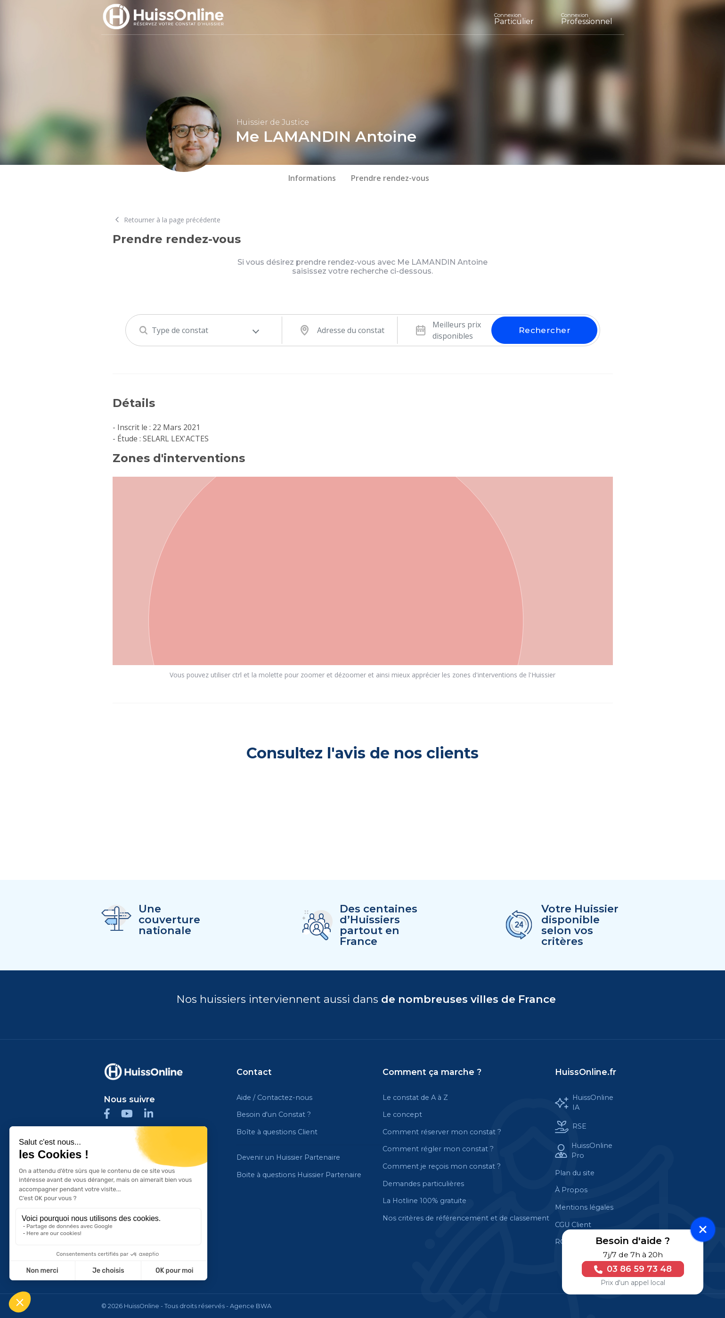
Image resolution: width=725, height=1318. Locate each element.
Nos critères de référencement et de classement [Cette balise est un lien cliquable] (466, 1218)
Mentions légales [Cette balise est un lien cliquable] (584, 1207)
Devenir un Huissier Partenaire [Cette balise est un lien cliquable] (288, 1157)
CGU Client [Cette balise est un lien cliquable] (573, 1224)
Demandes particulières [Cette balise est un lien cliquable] (423, 1184)
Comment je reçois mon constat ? (442, 1166)
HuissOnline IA (584, 1102)
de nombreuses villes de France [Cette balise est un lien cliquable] (468, 999)
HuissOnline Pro (583, 1150)
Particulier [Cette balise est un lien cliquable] (514, 19)
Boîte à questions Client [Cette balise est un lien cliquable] (277, 1132)
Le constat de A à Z (415, 1097)
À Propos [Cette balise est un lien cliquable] (571, 1190)
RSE (571, 1127)
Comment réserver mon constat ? (442, 1132)
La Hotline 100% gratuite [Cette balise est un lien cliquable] (424, 1200)
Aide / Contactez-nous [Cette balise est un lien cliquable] (274, 1097)
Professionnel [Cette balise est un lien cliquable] (586, 19)
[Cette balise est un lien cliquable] (144, 1071)
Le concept (402, 1114)
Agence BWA (250, 1306)
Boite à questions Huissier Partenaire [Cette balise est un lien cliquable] (298, 1175)
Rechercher (544, 330)
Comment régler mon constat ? (438, 1149)
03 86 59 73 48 (631, 1269)
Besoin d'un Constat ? (273, 1114)
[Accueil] (170, 17)
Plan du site (575, 1173)
